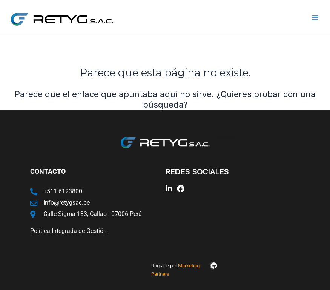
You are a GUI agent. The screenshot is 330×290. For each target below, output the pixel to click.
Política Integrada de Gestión (68, 230)
